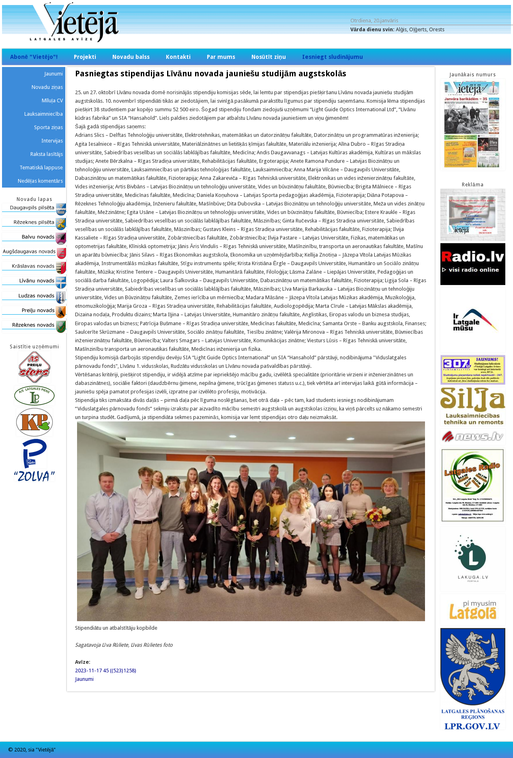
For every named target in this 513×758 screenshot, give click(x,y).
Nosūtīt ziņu (268, 57)
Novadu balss (131, 57)
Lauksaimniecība (43, 114)
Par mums (221, 57)
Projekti (85, 57)
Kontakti (178, 57)
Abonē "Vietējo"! (34, 57)
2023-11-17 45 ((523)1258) (105, 670)
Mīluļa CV (52, 100)
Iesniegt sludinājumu (332, 57)
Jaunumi (84, 679)
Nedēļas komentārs (40, 181)
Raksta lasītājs (46, 154)
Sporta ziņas (48, 127)
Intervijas (52, 141)
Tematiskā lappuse (41, 167)
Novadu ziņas (47, 87)
